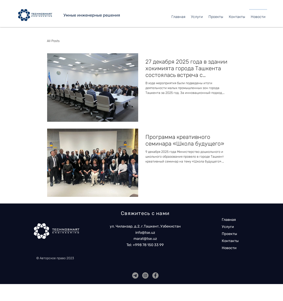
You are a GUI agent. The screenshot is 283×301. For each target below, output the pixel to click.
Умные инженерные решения (91, 15)
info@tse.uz (145, 232)
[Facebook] (155, 275)
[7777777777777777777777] (135, 275)
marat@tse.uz (145, 238)
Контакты (230, 241)
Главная (229, 219)
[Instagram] (145, 275)
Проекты (229, 234)
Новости (229, 248)
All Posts (53, 41)
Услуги (228, 226)
